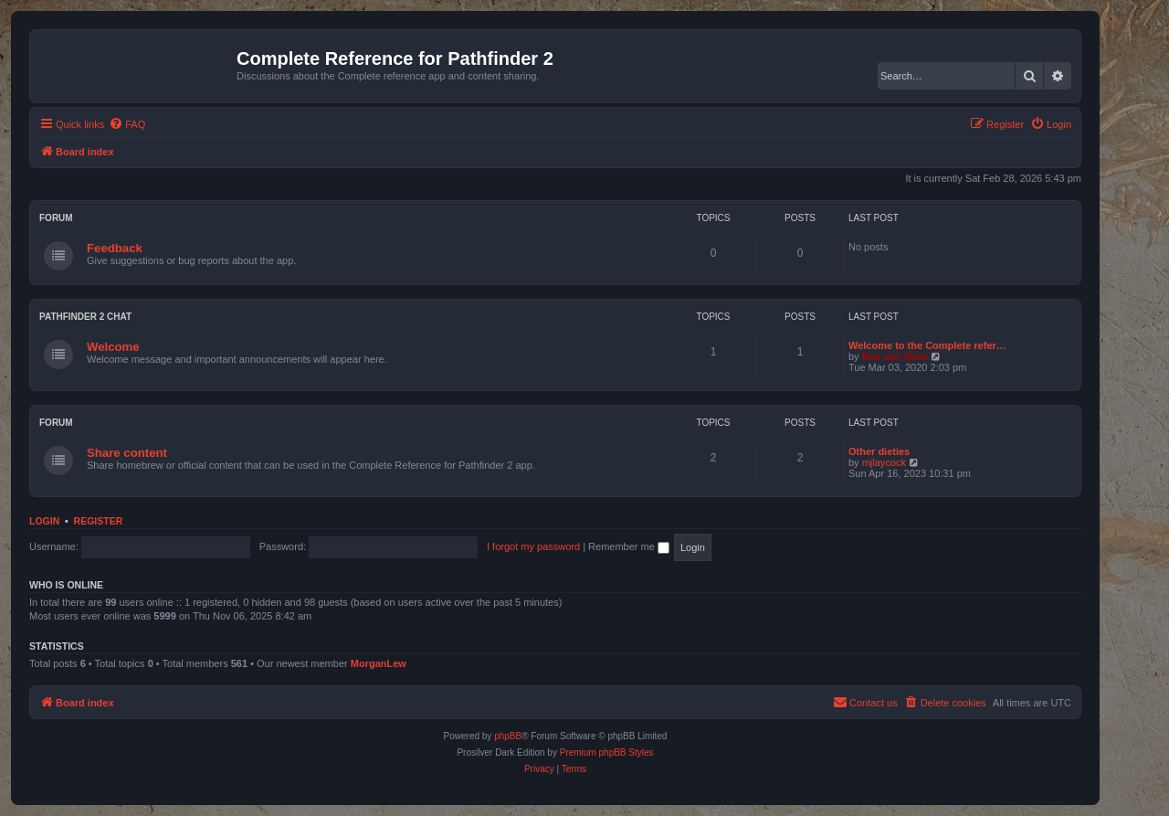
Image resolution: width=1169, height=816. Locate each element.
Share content (127, 453)
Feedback (114, 248)
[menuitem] (127, 124)
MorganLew (378, 663)
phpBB (507, 736)
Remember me (628, 546)
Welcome (113, 347)
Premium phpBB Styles (607, 752)
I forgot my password (533, 546)
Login (44, 520)
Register (98, 520)
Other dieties (879, 451)
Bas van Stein (895, 356)
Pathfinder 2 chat (85, 317)
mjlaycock (884, 462)
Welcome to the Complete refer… (927, 345)
